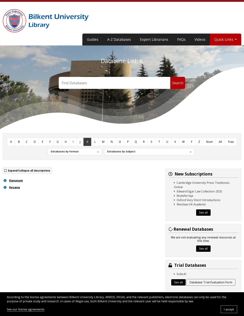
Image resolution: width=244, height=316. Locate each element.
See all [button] (203, 212)
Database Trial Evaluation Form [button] (210, 282)
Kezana (14, 187)
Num (209, 142)
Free (231, 142)
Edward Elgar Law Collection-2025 (199, 191)
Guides (92, 39)
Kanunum (16, 181)
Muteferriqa (185, 196)
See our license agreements (25, 309)
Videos (200, 39)
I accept (229, 309)
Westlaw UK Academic (191, 204)
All (220, 142)
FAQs (181, 39)
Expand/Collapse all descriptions (27, 170)
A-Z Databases (119, 39)
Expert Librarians (154, 39)
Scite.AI (181, 274)
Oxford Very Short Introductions (198, 200)
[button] (75, 151)
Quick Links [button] (224, 39)
